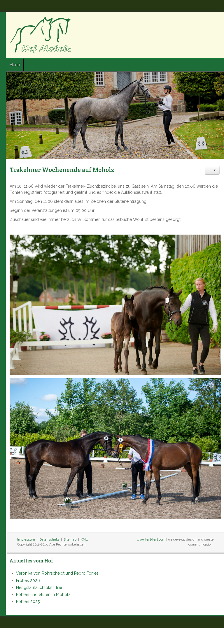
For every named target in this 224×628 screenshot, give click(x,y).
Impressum (26, 539)
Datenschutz (49, 539)
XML (84, 539)
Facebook (193, 20)
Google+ (214, 20)
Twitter (204, 20)
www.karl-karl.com (151, 539)
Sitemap (70, 539)
